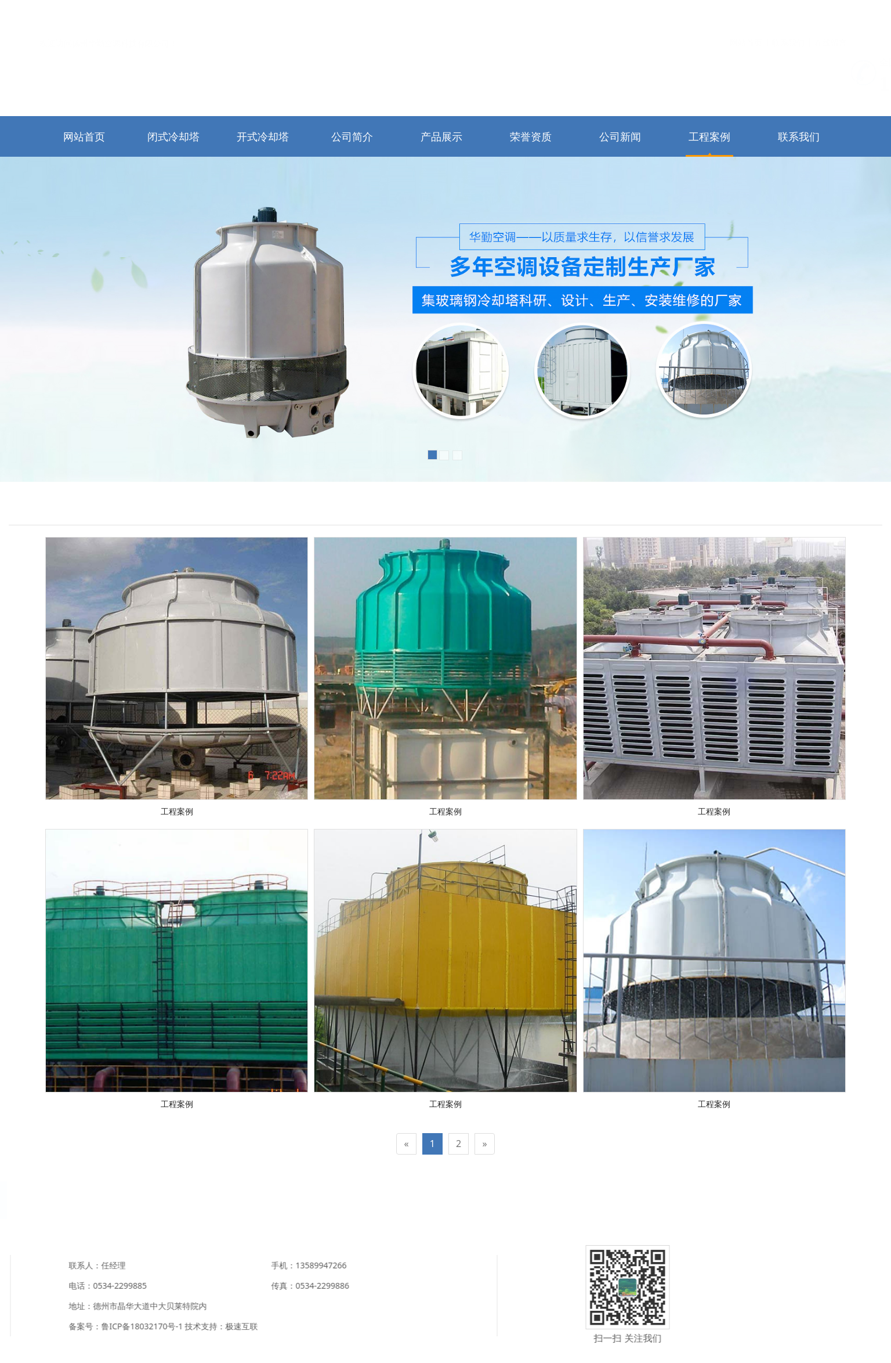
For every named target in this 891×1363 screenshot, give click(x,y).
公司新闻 (620, 136)
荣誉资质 (531, 136)
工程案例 (709, 136)
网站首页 (746, 15)
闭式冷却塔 (173, 136)
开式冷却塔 (263, 136)
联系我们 (788, 15)
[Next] (484, 1144)
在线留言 (830, 15)
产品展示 (441, 136)
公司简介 (352, 136)
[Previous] (406, 1144)
